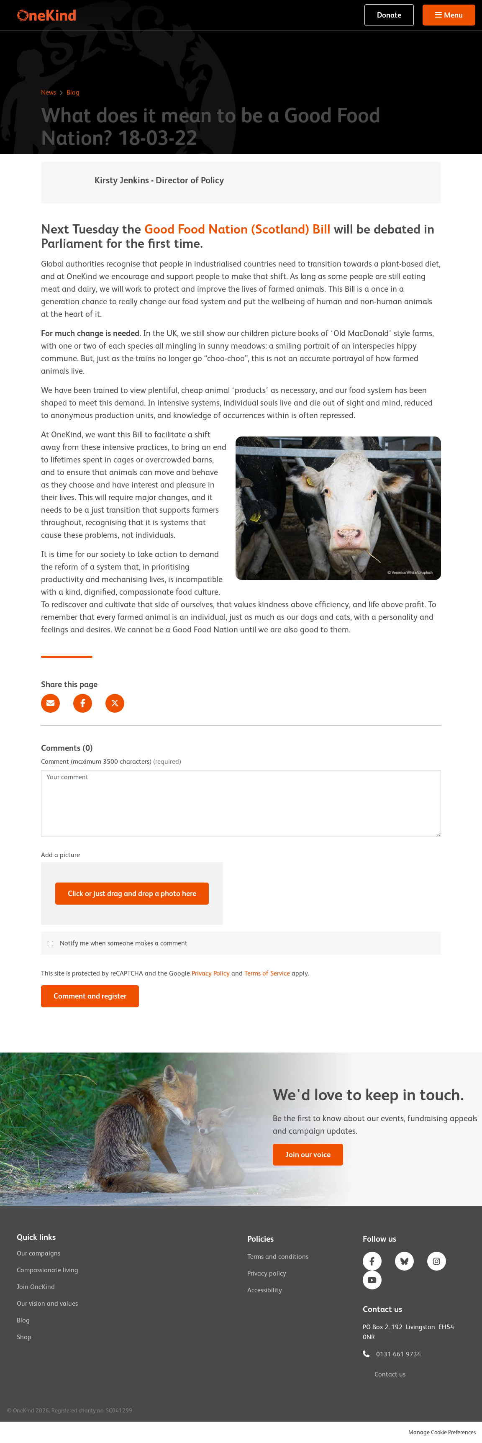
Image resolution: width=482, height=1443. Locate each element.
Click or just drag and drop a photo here (132, 893)
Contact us (389, 1374)
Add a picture (60, 855)
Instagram (436, 1261)
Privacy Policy (211, 973)
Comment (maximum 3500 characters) (111, 761)
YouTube (372, 1280)
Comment (90, 996)
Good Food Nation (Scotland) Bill (237, 229)
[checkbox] (50, 943)
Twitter (114, 703)
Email (50, 703)
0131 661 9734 (398, 1354)
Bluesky (404, 1261)
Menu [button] (453, 15)
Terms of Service (267, 973)
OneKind (47, 15)
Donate (389, 15)
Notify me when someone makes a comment (123, 943)
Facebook (82, 703)
